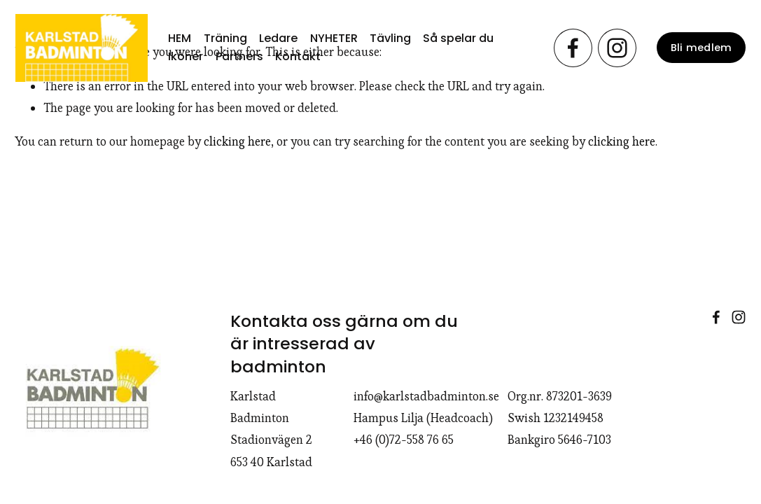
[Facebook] (573, 48)
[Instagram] (617, 48)
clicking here (237, 141)
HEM (179, 38)
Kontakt (298, 56)
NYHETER (334, 38)
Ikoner (185, 56)
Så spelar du (458, 38)
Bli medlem (701, 48)
